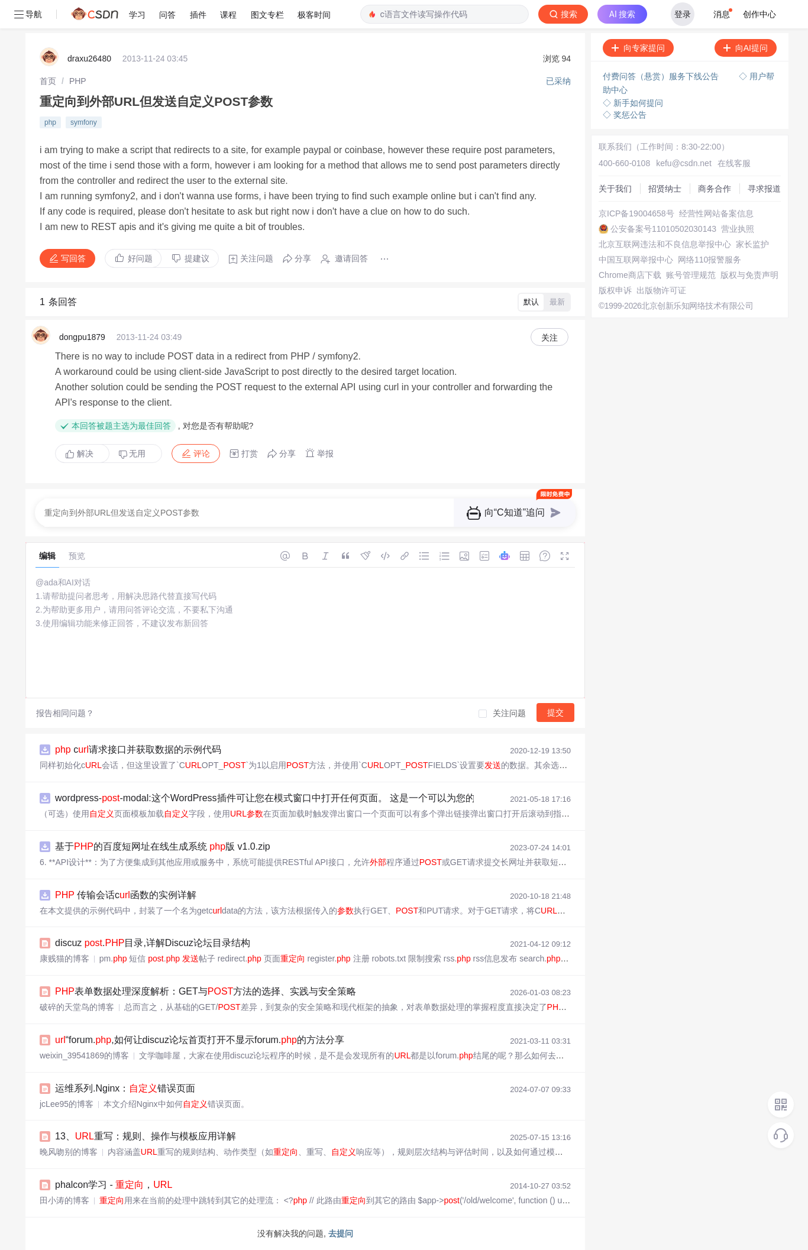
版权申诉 (615, 290)
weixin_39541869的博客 (84, 1055)
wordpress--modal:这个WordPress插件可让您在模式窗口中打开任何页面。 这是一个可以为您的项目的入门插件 (312, 798)
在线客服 (734, 163)
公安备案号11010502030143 (663, 229)
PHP (77, 81)
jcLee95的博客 (66, 1104)
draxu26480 (89, 58)
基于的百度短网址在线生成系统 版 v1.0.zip (162, 846)
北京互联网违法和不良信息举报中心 (665, 244)
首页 (48, 81)
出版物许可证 (661, 290)
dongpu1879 (82, 337)
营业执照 (737, 229)
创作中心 (759, 14)
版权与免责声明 (749, 275)
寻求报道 (764, 188)
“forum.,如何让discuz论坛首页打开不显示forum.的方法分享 (199, 1040)
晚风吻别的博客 (69, 1152)
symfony (83, 122)
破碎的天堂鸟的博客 (77, 1007)
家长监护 (752, 244)
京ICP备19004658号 (636, 213)
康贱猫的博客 (64, 958)
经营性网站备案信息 (716, 213)
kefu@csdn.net (684, 163)
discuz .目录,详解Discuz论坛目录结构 (152, 943)
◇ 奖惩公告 (625, 114)
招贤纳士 (664, 188)
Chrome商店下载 (630, 275)
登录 (682, 14)
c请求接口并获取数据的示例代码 (138, 749)
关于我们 (615, 188)
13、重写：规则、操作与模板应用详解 (145, 1136)
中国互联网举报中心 (636, 259)
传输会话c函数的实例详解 (125, 895)
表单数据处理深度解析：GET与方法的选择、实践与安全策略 (205, 991)
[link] (48, 81)
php (50, 122)
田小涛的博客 (64, 1200)
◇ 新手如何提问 (633, 103)
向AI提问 (745, 48)
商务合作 (714, 188)
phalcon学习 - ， (113, 1185)
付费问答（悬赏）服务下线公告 (662, 76)
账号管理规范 (691, 275)
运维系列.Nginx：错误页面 (125, 1088)
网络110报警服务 (709, 259)
